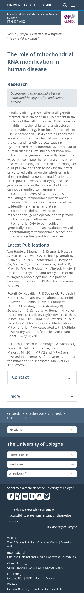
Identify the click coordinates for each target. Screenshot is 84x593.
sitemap (48, 515)
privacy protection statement (34, 510)
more (15, 396)
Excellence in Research (41, 578)
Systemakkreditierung (50, 567)
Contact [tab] (20, 377)
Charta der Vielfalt (48, 542)
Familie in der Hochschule (47, 589)
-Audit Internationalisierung (26, 556)
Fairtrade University (18, 589)
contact (14, 521)
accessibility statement (25, 515)
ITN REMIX (16, 21)
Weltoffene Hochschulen (62, 556)
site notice (64, 515)
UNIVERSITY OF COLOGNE (29, 4)
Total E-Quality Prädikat (21, 542)
